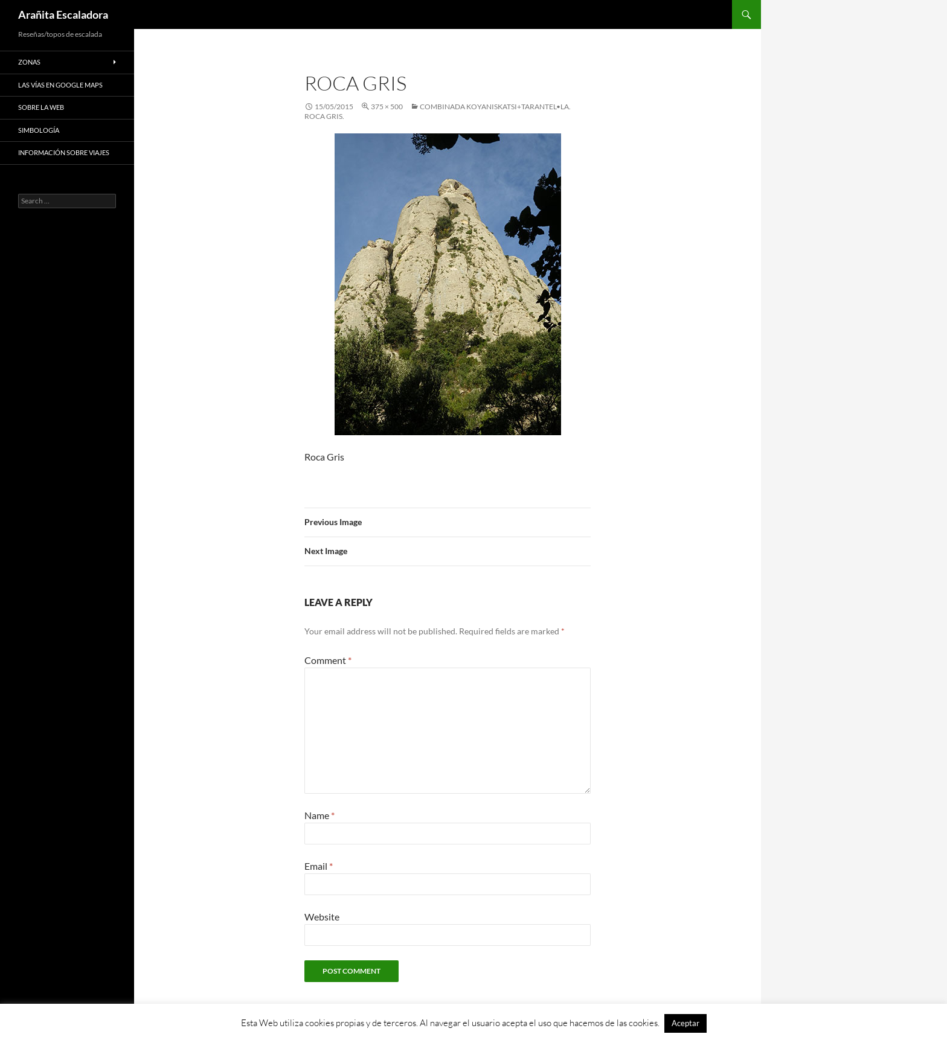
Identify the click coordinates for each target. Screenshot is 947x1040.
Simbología (38, 130)
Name (319, 815)
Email (318, 866)
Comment (328, 660)
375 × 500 (387, 106)
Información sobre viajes (63, 152)
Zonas (29, 62)
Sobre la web (41, 107)
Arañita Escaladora (63, 14)
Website (321, 916)
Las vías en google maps (60, 85)
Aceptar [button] (685, 1023)
